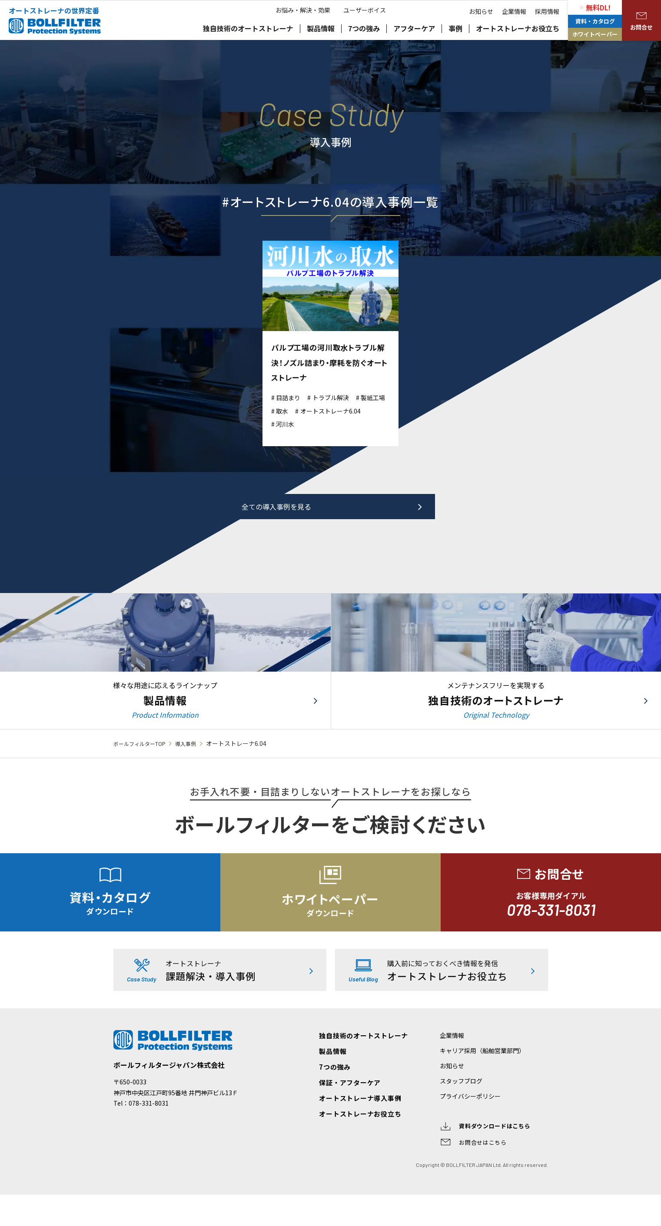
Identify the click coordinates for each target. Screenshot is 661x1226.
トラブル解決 (339, 397)
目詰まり (291, 397)
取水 (325, 410)
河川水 (369, 423)
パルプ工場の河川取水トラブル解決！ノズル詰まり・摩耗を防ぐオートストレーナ (329, 361)
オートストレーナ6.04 (311, 423)
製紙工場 (291, 410)
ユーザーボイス (369, 52)
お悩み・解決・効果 (298, 52)
